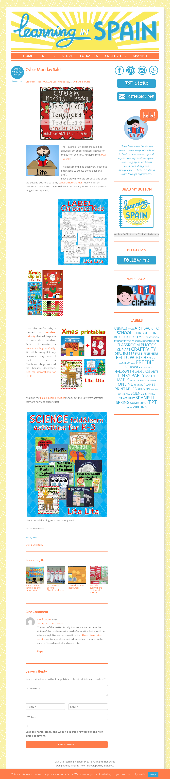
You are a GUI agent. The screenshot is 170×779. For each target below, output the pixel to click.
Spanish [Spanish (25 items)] (145, 398)
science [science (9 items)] (138, 393)
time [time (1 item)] (146, 403)
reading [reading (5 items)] (143, 389)
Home (28, 56)
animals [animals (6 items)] (120, 328)
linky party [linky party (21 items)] (131, 375)
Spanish (140, 56)
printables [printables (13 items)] (126, 388)
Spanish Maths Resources (76, 586)
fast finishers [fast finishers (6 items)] (147, 353)
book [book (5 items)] (137, 333)
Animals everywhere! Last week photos (96, 589)
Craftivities (115, 56)
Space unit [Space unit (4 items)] (127, 398)
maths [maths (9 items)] (123, 379)
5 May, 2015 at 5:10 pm (50, 623)
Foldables (89, 56)
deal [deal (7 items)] (118, 353)
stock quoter (44, 619)
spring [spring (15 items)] (123, 402)
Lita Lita (18, 81)
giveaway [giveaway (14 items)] (131, 367)
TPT (35, 537)
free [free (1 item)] (133, 363)
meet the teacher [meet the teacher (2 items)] (139, 380)
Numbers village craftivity (40, 348)
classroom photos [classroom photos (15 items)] (136, 344)
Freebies (47, 56)
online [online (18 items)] (125, 384)
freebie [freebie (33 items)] (145, 362)
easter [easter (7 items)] (128, 353)
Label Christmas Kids (71, 182)
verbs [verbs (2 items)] (129, 407)
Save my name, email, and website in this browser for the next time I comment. (64, 733)
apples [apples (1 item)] (131, 329)
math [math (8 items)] (150, 375)
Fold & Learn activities (52, 397)
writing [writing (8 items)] (140, 407)
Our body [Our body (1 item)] (138, 385)
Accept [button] (153, 774)
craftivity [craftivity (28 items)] (143, 349)
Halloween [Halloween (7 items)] (124, 371)
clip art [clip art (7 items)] (123, 349)
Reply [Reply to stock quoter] (40, 651)
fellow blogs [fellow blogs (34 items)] (133, 357)
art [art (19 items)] (139, 328)
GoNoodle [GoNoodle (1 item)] (146, 368)
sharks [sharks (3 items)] (150, 393)
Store (67, 56)
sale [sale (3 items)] (127, 393)
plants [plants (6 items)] (149, 384)
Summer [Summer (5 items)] (136, 403)
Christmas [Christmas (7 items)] (136, 337)
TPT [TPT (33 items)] (152, 402)
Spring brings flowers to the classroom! (33, 588)
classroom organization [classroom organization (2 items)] (144, 341)
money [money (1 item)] (153, 380)
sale (28, 537)
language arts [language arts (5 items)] (146, 371)
